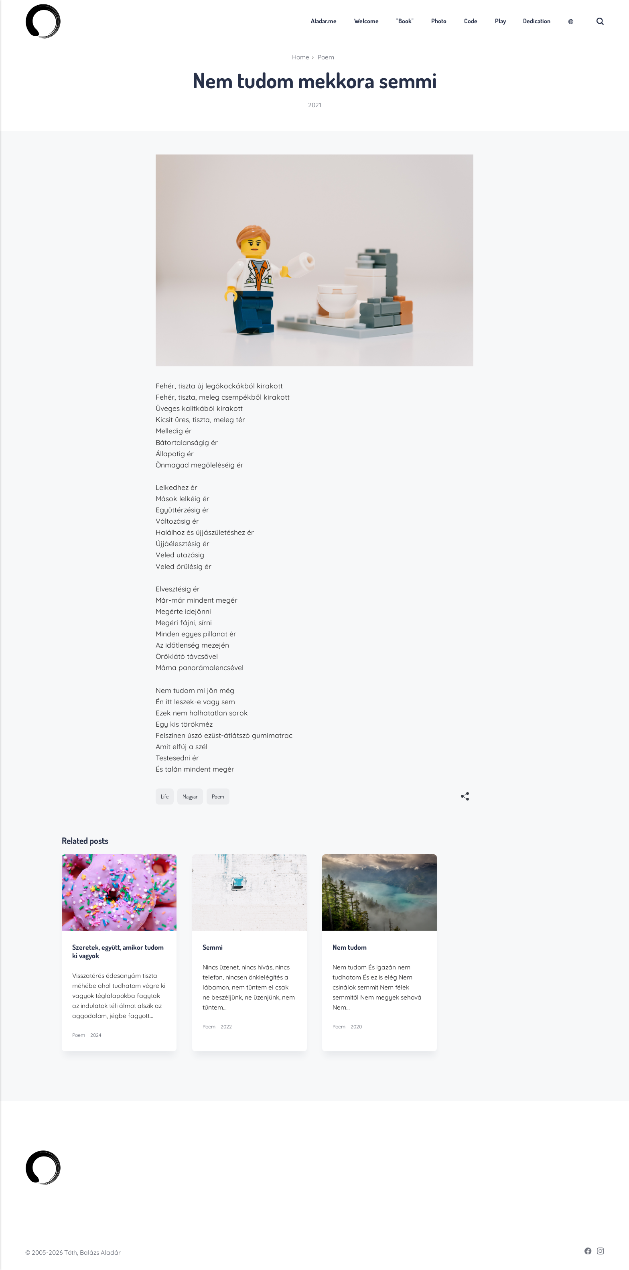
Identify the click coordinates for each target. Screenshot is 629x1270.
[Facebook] (585, 1253)
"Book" (405, 21)
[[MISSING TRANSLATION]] (465, 797)
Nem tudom (350, 947)
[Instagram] (598, 1253)
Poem (218, 796)
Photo (438, 21)
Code (470, 21)
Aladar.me (324, 21)
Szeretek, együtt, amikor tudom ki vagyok (118, 951)
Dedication (536, 21)
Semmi (213, 947)
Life (164, 796)
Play (500, 21)
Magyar (190, 796)
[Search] (600, 21)
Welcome (366, 21)
